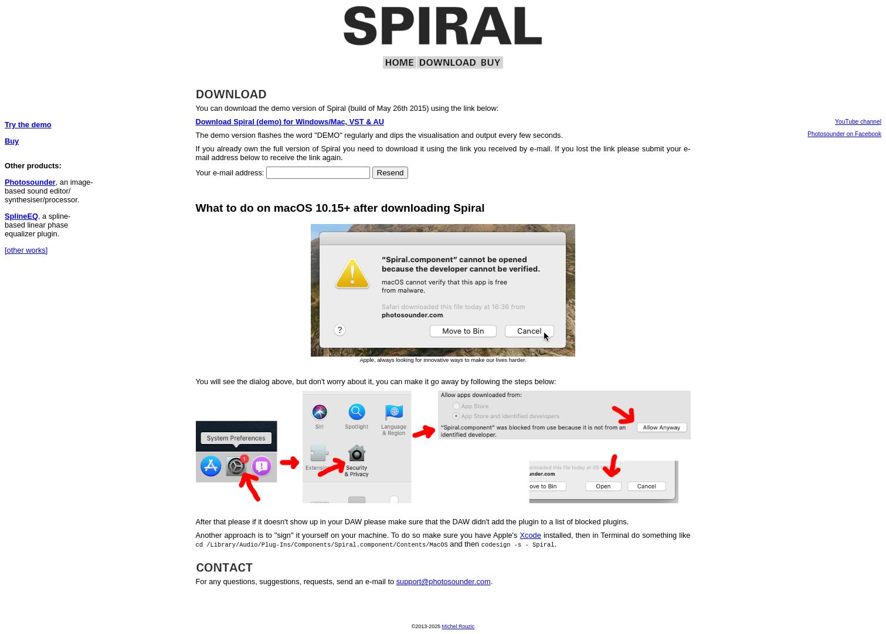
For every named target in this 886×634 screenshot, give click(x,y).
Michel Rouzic (458, 626)
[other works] (26, 250)
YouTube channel (858, 121)
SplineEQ (21, 216)
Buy (12, 141)
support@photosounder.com (443, 581)
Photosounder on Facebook (844, 134)
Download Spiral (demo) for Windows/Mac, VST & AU (290, 121)
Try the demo (28, 124)
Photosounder (30, 182)
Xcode (530, 535)
